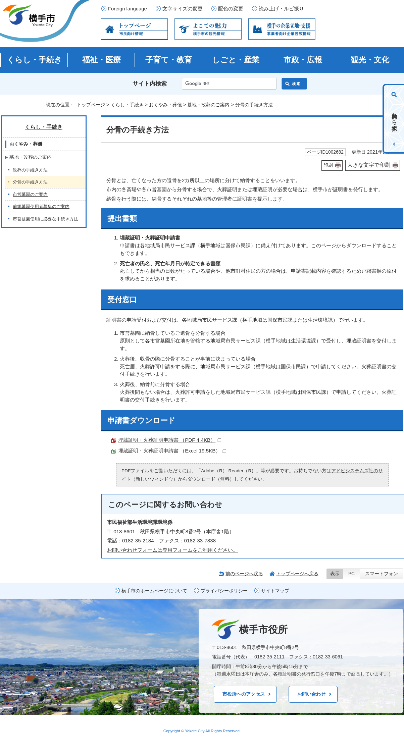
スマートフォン (381, 573)
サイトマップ (275, 590)
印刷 (328, 165)
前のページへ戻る (244, 573)
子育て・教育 (168, 59)
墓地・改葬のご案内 (208, 104)
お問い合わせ (311, 694)
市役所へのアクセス (243, 694)
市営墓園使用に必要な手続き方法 (45, 218)
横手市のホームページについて (154, 590)
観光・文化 (370, 59)
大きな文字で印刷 (368, 165)
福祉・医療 (101, 59)
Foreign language (127, 8)
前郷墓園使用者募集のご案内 (41, 206)
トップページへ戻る (297, 573)
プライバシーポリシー (224, 590)
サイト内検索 (150, 84)
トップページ (91, 104)
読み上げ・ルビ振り (281, 8)
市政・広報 (303, 59)
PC (351, 573)
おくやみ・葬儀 (165, 104)
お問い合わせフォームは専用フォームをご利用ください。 (172, 550)
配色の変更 (230, 8)
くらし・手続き (34, 59)
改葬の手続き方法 (30, 169)
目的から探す (394, 119)
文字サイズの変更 (182, 8)
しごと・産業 (235, 59)
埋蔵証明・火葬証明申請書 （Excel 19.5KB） (172, 450)
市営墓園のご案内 (30, 194)
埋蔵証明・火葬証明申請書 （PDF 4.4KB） (169, 440)
